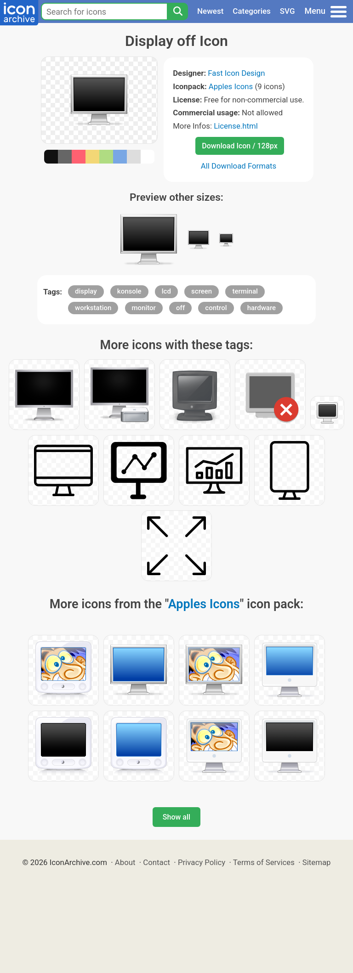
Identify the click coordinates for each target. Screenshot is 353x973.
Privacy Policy (201, 862)
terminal (244, 291)
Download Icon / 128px (239, 145)
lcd (166, 291)
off (180, 308)
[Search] (177, 11)
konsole (129, 291)
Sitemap (316, 862)
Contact (156, 862)
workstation (93, 308)
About (125, 862)
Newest (210, 11)
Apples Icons (231, 86)
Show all (176, 817)
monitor (144, 308)
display (86, 291)
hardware (261, 308)
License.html (236, 125)
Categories (252, 11)
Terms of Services (264, 862)
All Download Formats (239, 165)
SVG (287, 11)
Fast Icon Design (236, 73)
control (216, 308)
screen (201, 291)
